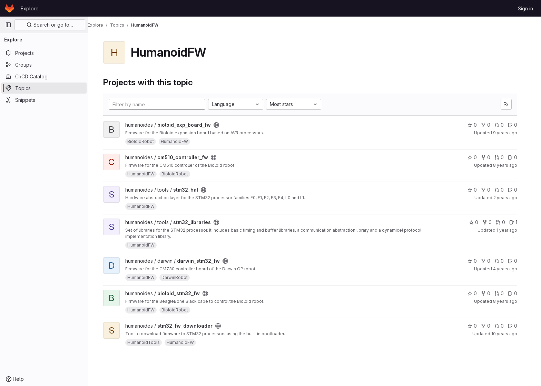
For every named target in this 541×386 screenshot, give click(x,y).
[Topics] (44, 88)
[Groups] (44, 64)
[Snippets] (44, 99)
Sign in (525, 8)
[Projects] (44, 52)
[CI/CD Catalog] (44, 76)
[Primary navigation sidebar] (8, 24)
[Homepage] (9, 8)
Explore (30, 8)
